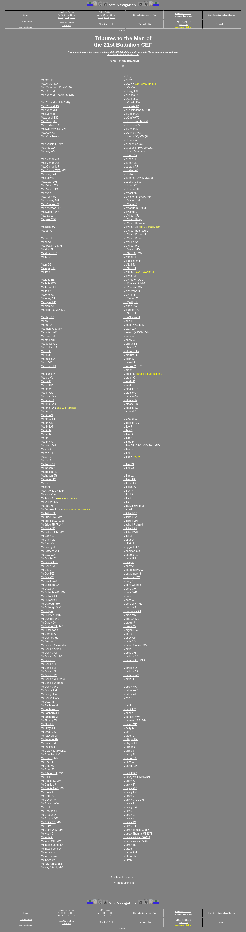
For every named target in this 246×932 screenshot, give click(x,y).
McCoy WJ (47, 577)
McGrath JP (48, 807)
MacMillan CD (49, 185)
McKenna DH (131, 95)
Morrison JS (130, 671)
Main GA (46, 257)
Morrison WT (131, 675)
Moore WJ (129, 607)
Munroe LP (130, 765)
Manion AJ (47, 306)
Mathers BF (48, 464)
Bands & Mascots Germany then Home (183, 14)
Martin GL (47, 422)
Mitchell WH (130, 532)
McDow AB (47, 701)
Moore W (128, 599)
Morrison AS (130, 660)
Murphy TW (130, 807)
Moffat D (128, 539)
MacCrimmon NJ (51, 87)
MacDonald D (49, 91)
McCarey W (48, 543)
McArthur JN (48, 513)
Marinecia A (48, 358)
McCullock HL (49, 596)
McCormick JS (49, 562)
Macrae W (47, 215)
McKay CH (129, 76)
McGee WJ (47, 765)
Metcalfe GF (130, 392)
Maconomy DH (50, 200)
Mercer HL (129, 370)
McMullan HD (131, 249)
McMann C (130, 204)
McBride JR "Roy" (52, 524)
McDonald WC (49, 686)
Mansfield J (48, 336)
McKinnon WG (132, 132)
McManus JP (131, 211)
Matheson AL (49, 471)
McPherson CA (132, 287)
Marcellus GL (49, 343)
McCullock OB (49, 599)
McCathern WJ (50, 551)
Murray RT (129, 826)
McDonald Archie (51, 648)
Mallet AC (46, 272)
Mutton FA (129, 856)
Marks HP (47, 385)
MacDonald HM (50, 102)
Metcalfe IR (130, 400)
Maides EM (48, 249)
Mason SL (47, 460)
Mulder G (129, 735)
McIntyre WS (49, 860)
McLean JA (130, 155)
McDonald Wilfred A (53, 679)
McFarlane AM (49, 739)
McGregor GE (49, 818)
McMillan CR (131, 215)
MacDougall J (49, 121)
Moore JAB (130, 592)
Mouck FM (129, 709)
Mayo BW (46, 502)
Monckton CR (131, 551)
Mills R (127, 502)
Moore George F (133, 584)
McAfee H (47, 505)
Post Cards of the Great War (66, 24)
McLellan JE (130, 174)
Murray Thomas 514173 (138, 833)
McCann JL (48, 539)
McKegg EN (130, 91)
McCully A (47, 611)
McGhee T (47, 769)
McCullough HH (50, 603)
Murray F (128, 811)
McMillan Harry (132, 219)
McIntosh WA (49, 856)
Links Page (221, 24)
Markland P (48, 373)
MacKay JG (48, 132)
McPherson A (131, 283)
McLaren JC (130, 136)
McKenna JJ (130, 98)
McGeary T (47, 750)
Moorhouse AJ (132, 611)
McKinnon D (130, 128)
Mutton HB (129, 860)
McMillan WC (131, 245)
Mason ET (47, 453)
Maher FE (47, 238)
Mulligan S (129, 746)
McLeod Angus (132, 181)
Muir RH (128, 731)
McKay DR (129, 79)
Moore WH (129, 603)
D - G (66, 15)
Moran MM (129, 615)
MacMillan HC (49, 189)
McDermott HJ (49, 637)
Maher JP (46, 241)
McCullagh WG (50, 592)
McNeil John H (132, 260)
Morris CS (129, 641)
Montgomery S (132, 573)
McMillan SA (131, 241)
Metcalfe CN (130, 388)
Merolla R (129, 381)
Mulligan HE (130, 743)
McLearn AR (130, 166)
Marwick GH (48, 445)
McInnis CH (48, 841)
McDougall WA (50, 697)
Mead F (128, 321)
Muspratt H (130, 852)
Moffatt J (128, 543)
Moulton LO (130, 713)
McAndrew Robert (52, 509)
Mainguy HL (48, 268)
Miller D (128, 449)
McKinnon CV (131, 125)
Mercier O (129, 377)
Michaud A (129, 411)
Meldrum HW (131, 351)
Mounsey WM (131, 716)
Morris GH (129, 652)
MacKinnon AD (50, 162)
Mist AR (128, 509)
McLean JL (130, 159)
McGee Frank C (50, 754)
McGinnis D (48, 780)
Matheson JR (49, 475)
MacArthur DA (49, 83)
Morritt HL (129, 679)
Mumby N (129, 754)
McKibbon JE (131, 113)
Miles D (127, 430)
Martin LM (47, 426)
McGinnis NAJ (49, 788)
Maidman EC (49, 253)
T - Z (72, 17)
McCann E (47, 535)
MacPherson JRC (51, 208)
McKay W (129, 87)
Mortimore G (131, 690)
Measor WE (130, 324)
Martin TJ (46, 437)
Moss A (127, 697)
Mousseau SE (131, 720)
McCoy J (46, 569)
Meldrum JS (130, 355)
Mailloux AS (48, 498)
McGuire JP (48, 826)
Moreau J (129, 622)
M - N (60, 17)
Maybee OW (48, 494)
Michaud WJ (130, 419)
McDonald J (48, 660)
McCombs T (48, 558)
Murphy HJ (130, 792)
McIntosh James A (52, 844)
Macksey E (47, 177)
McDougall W (49, 694)
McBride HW (48, 517)
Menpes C (129, 366)
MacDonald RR (50, 113)
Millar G (128, 434)
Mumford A (130, 758)
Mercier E (129, 373)
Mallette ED (48, 279)
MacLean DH (49, 181)
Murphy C (129, 780)
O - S (67, 17)
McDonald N (48, 671)
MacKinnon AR (50, 159)
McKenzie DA (131, 102)
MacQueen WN (50, 211)
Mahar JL (46, 230)
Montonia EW (131, 577)
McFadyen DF (49, 735)
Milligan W (129, 486)
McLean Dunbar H (134, 151)
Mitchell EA (130, 517)
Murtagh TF (130, 848)
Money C (128, 562)
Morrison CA (131, 656)
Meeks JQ (129, 332)
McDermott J (48, 641)
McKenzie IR (131, 106)
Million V (128, 490)
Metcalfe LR (130, 404)
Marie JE (46, 355)
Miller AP (128, 445)
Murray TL (129, 844)
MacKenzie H (49, 144)
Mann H (45, 321)
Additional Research (123, 877)
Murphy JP (129, 799)
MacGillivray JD (50, 128)
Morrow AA (130, 686)
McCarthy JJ (48, 547)
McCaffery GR (49, 532)
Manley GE (47, 317)
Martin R (46, 434)
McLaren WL (131, 140)
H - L (72, 15)
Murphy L (129, 803)
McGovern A (48, 799)
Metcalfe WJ (130, 407)
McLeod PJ (130, 185)
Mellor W (128, 358)
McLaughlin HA (132, 147)
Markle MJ (47, 377)
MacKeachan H (50, 136)
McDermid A (48, 633)
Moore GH (129, 588)
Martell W (46, 411)
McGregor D (48, 814)
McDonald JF (49, 667)
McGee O (46, 758)
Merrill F (128, 385)
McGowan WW (50, 803)
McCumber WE (50, 618)
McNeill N (129, 264)
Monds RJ (129, 558)
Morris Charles (132, 645)
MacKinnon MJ (50, 166)
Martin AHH (48, 419)
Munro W (128, 762)
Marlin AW (47, 392)
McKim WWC (131, 117)
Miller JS (128, 464)
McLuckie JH (131, 189)
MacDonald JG (50, 106)
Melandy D (129, 347)
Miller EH (128, 453)
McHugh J (47, 833)
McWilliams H (131, 317)
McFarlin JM (48, 743)
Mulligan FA (130, 739)
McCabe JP (48, 528)
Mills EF (128, 494)
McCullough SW (51, 607)
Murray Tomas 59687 (136, 829)
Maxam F (46, 486)
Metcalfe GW (131, 396)
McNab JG (129, 253)
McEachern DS (50, 709)
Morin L (127, 633)
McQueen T (130, 298)
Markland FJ (48, 366)
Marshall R (47, 400)
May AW (46, 490)
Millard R (128, 441)
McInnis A (47, 837)
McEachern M (49, 716)
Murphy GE (130, 788)
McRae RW (130, 306)
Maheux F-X (48, 245)
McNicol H (129, 268)
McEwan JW (48, 731)
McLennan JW (132, 177)
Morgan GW (130, 630)
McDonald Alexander (53, 645)
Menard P (129, 362)
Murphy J (129, 795)
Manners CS (48, 328)
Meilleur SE (130, 343)
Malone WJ (48, 294)
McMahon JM (131, 200)
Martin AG (47, 415)
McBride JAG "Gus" (53, 520)
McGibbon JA (49, 773)
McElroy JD (48, 728)
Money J (128, 566)
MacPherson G (50, 204)
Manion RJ (47, 309)
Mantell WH (48, 339)
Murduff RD (130, 773)
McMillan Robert (133, 238)
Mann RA (46, 324)
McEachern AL (50, 705)
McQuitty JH (130, 302)
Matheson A (48, 468)
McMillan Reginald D (136, 230)
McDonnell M (49, 690)
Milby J (127, 426)
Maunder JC (48, 479)
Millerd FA (129, 479)
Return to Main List (123, 882)
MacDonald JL (49, 110)
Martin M (46, 430)
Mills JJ (127, 498)
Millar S (127, 437)
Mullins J (128, 750)
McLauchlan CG (133, 144)
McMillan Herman (134, 223)
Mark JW (46, 362)
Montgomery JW (133, 569)
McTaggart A (131, 309)
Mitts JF (128, 535)
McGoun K (47, 795)
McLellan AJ (130, 170)
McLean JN (130, 162)
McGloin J (47, 792)
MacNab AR (48, 193)
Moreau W (129, 626)
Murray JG (129, 822)
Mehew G (129, 339)
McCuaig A (47, 588)
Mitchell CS (130, 513)
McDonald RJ (49, 675)
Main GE (46, 264)
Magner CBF (48, 219)
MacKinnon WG (50, 170)
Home (25, 15)
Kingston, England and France (221, 15)
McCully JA (48, 615)
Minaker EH (130, 505)
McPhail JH (130, 275)
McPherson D (131, 290)
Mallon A (46, 290)
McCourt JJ (48, 566)
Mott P (127, 705)
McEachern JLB (50, 713)
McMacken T (131, 193)
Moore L (128, 596)
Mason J (46, 456)
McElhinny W (49, 720)
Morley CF (129, 637)
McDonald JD (49, 664)
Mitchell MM (130, 520)
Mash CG (46, 449)
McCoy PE (47, 573)
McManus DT (131, 208)
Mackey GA (48, 147)
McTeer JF (129, 313)
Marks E (46, 381)
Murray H (129, 818)
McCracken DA (50, 584)
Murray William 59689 (136, 837)
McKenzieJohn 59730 (136, 110)
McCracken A (49, 581)
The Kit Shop (26, 21)
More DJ (128, 618)
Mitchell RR (130, 528)
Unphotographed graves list (183, 23)
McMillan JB (130, 226)
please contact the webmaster (123, 54)
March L (46, 351)
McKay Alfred (49, 867)
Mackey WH (48, 151)
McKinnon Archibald (135, 121)
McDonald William (52, 682)
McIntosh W (48, 852)
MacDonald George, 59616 (57, 95)
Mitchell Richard (133, 524)
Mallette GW (48, 283)
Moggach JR (131, 547)
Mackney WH (49, 174)
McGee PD (47, 762)
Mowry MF (129, 728)
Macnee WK (48, 196)
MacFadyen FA (50, 125)
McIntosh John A (51, 848)
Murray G (129, 814)
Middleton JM (131, 422)
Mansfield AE (49, 332)
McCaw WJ (48, 554)
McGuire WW (49, 829)
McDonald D (48, 656)
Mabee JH (47, 79)
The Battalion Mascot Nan (144, 15)
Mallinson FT (49, 287)
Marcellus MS (49, 347)
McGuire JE (48, 822)
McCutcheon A (50, 630)
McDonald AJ (49, 652)
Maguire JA (48, 226)
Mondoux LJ (130, 554)
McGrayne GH (49, 811)
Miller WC (129, 468)
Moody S (128, 581)
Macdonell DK (49, 117)
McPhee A (129, 279)
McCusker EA (49, 626)
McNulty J (129, 272)
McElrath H (47, 724)
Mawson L (47, 483)
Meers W (128, 336)
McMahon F (130, 196)
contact (123, 30)
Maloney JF (48, 298)
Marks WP (47, 388)
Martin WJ (47, 441)
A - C (60, 15)
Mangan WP (48, 302)
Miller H (128, 456)
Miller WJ (129, 475)
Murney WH (130, 777)
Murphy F (129, 784)
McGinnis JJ (48, 784)
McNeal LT (129, 257)
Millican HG (130, 483)
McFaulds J (48, 746)
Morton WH (130, 694)
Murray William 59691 (136, 841)
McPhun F (129, 294)
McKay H (128, 83)
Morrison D (130, 667)
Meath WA (129, 328)
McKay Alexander (51, 863)
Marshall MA (48, 396)
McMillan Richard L (135, 234)
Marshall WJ (48, 404)
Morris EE (129, 648)
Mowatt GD (130, 724)
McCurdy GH (49, 622)
